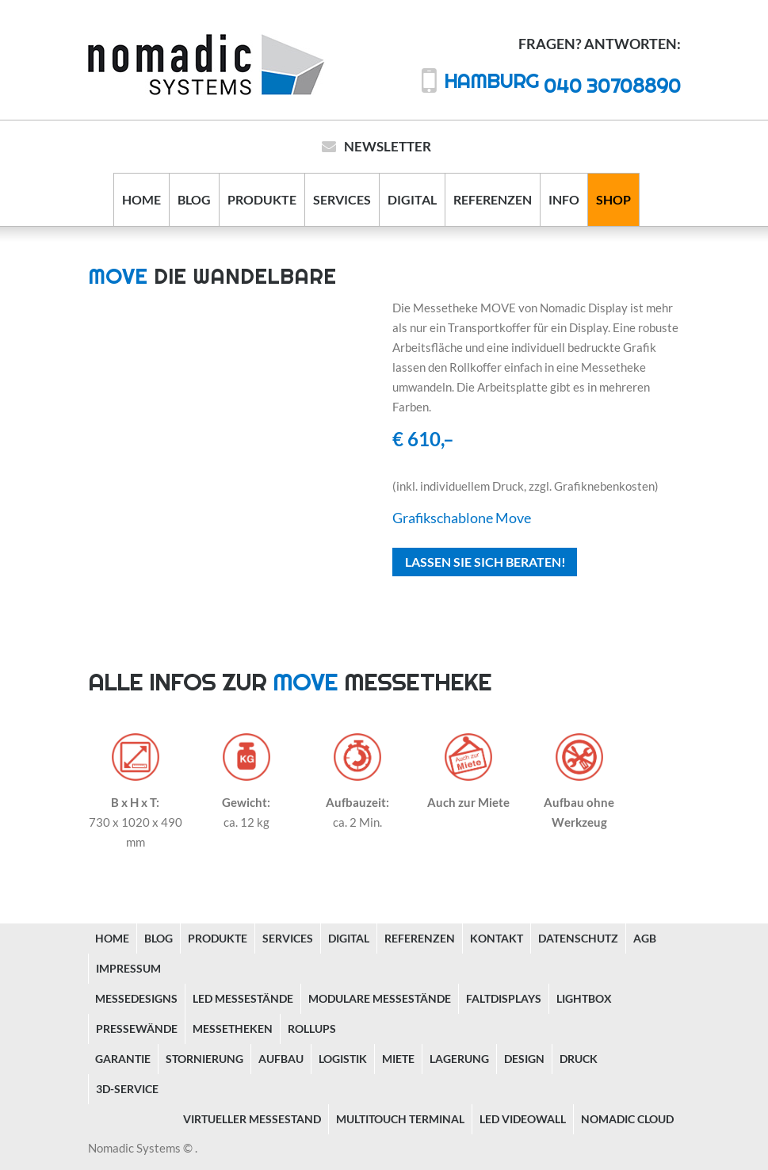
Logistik (343, 1058)
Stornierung (204, 1058)
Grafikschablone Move (461, 517)
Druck (579, 1058)
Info (563, 199)
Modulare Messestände (379, 998)
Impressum (128, 968)
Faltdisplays (503, 998)
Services (342, 199)
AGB (644, 938)
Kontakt (496, 938)
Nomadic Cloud (627, 1119)
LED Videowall (523, 1119)
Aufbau (281, 1058)
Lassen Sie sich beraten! (485, 561)
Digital (412, 199)
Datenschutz (578, 938)
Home (141, 199)
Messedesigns (136, 998)
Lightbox (584, 998)
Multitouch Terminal (400, 1119)
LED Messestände (243, 998)
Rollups (312, 1028)
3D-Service (127, 1088)
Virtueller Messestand (252, 1119)
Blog (194, 199)
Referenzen (492, 199)
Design (524, 1058)
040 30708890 (562, 85)
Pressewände (137, 1028)
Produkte (261, 199)
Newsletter (387, 146)
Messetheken (233, 1028)
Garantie (123, 1058)
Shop (613, 199)
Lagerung (459, 1058)
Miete (398, 1058)
